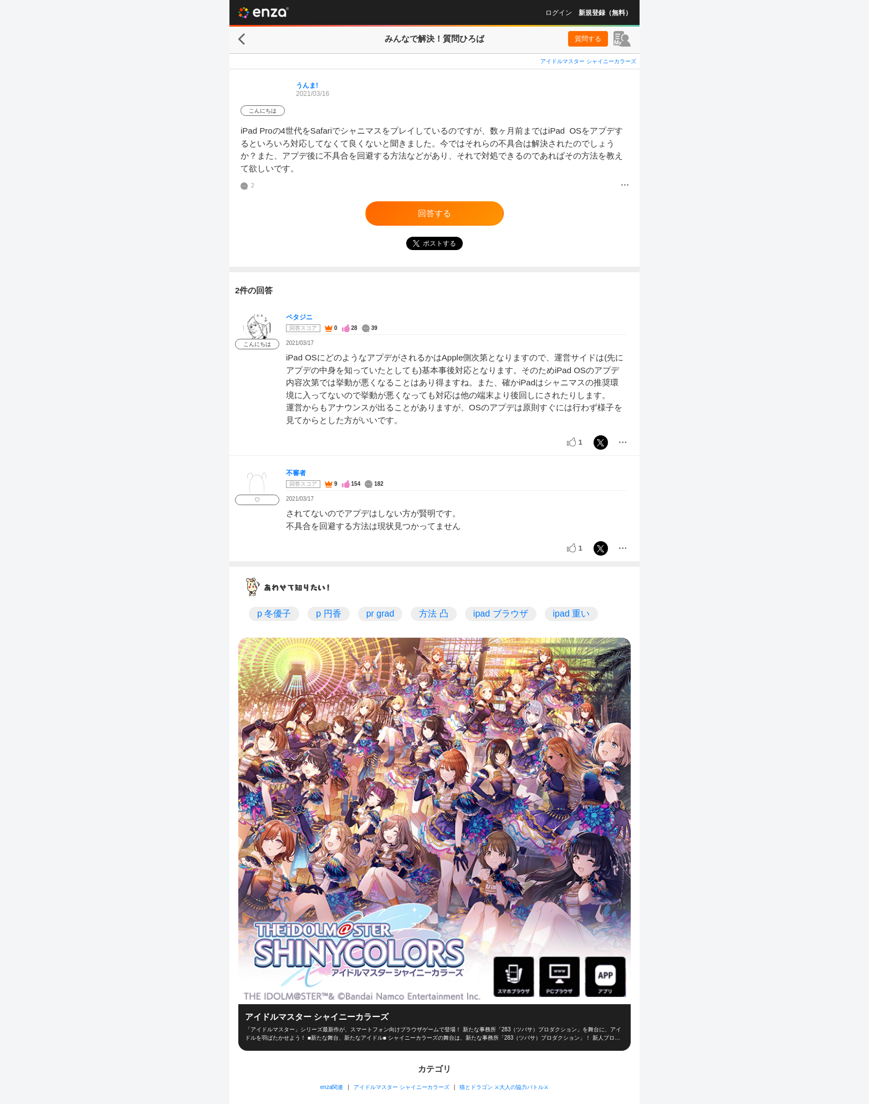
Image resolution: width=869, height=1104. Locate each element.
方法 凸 (433, 613)
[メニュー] (624, 185)
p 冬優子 (274, 613)
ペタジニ (299, 317)
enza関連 (332, 1087)
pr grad (380, 613)
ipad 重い (571, 613)
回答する (434, 213)
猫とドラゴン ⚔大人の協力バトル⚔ (504, 1087)
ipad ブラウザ (500, 613)
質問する (588, 39)
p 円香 (328, 613)
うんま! (307, 85)
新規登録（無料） (605, 13)
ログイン (558, 13)
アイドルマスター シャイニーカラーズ (588, 61)
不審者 (296, 473)
